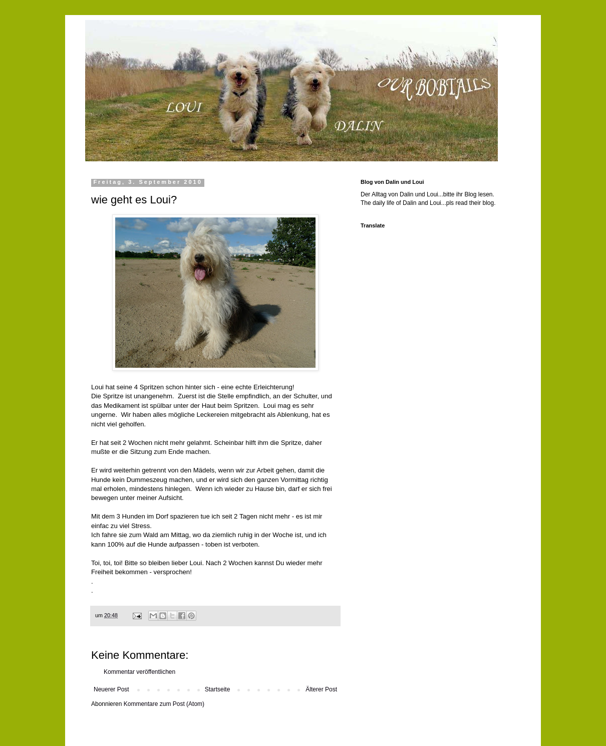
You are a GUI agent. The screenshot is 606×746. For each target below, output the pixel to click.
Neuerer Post (111, 689)
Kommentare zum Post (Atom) (164, 703)
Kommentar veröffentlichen (139, 671)
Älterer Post (321, 689)
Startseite (217, 689)
